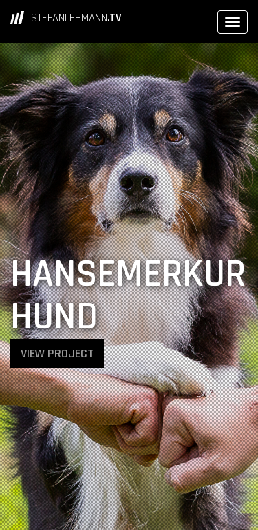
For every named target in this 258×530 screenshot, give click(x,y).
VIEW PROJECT (57, 353)
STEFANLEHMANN (76, 17)
